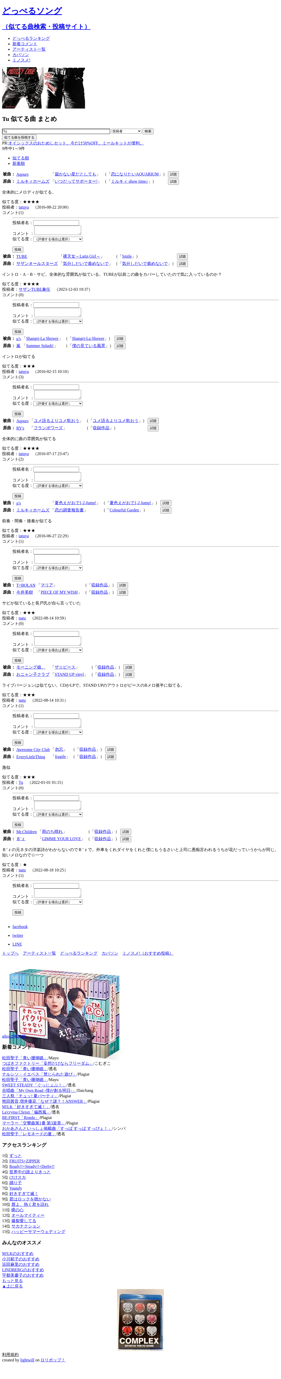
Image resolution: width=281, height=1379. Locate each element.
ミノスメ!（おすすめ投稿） (147, 967)
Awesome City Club (33, 760)
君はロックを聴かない (30, 1213)
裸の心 (17, 1224)
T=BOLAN (26, 593)
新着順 (18, 163)
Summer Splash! (40, 349)
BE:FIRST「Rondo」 (20, 1131)
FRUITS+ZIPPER (24, 1175)
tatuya (24, 207)
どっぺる (31, 38)
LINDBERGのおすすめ (23, 1284)
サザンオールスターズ (37, 265)
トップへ (10, 967)
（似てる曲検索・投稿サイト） (46, 26)
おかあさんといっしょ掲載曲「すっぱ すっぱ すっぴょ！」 (57, 1142)
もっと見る (12, 1294)
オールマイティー (28, 1229)
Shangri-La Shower (42, 341)
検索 (148, 131)
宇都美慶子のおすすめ (23, 1289)
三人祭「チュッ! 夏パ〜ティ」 (30, 1110)
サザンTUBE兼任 (34, 291)
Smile (127, 258)
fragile (60, 767)
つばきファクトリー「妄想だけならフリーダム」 (47, 1077)
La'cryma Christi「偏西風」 (26, 1126)
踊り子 (15, 1196)
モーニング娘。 (30, 676)
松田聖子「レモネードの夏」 (29, 1148)
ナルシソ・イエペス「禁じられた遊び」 (39, 1088)
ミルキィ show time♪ (129, 181)
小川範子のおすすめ (20, 1273)
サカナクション (25, 1240)
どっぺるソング (32, 11)
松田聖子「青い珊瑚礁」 (25, 1072)
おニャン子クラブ (33, 683)
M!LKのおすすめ (17, 1267)
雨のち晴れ (52, 844)
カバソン (20, 54)
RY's (20, 433)
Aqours (22, 174)
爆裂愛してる (23, 1234)
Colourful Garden (124, 516)
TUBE (21, 258)
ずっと (15, 1169)
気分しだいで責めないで (86, 265)
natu (22, 626)
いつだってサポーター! (76, 181)
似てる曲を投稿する (19, 137)
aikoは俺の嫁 (14, 1050)
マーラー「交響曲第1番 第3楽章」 (33, 1137)
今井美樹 (24, 600)
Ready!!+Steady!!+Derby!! (31, 1180)
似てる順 (20, 158)
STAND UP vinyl (69, 683)
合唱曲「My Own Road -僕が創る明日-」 (39, 1104)
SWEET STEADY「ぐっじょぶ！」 (34, 1099)
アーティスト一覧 (39, 967)
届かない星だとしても (75, 174)
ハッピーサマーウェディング (38, 1245)
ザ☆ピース (65, 676)
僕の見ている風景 (88, 349)
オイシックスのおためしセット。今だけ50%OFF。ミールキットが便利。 (76, 143)
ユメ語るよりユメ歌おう (56, 425)
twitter (17, 949)
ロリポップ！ (52, 1374)
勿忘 (59, 760)
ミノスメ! (21, 60)
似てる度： (22, 240)
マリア (47, 593)
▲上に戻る (12, 1300)
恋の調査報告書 (69, 516)
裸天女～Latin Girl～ (81, 258)
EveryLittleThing (30, 767)
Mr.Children (26, 844)
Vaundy (15, 1202)
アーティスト (29, 49)
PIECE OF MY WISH (59, 600)
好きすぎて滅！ (23, 1207)
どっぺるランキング (78, 967)
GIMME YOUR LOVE (61, 851)
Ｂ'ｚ (20, 851)
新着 (24, 44)
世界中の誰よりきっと (30, 1186)
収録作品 (101, 432)
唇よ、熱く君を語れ (30, 1218)
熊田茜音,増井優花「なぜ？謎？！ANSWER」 (44, 1115)
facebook (20, 940)
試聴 (173, 174)
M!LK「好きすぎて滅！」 (26, 1120)
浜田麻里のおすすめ (20, 1278)
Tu (21, 793)
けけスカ (17, 1191)
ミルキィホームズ (33, 181)
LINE (17, 958)
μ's (18, 342)
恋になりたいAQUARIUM (135, 174)
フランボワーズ (48, 432)
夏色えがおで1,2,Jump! (75, 509)
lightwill (27, 1374)
